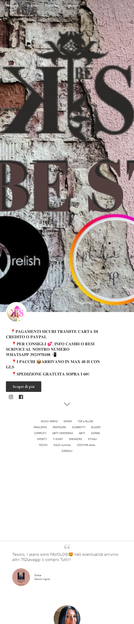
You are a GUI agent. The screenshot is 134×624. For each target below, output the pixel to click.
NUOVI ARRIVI (49, 421)
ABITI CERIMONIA (62, 433)
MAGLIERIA (40, 427)
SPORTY (42, 439)
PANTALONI (59, 427)
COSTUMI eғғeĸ (86, 445)
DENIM (68, 421)
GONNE (95, 433)
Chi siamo (32, 6)
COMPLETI (40, 433)
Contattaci (72, 6)
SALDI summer (62, 445)
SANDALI (67, 451)
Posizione (52, 6)
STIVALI (92, 439)
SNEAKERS (75, 439)
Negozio (12, 6)
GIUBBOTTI (78, 427)
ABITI (82, 433)
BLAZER (95, 427)
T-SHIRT (58, 439)
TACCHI (43, 445)
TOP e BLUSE (85, 421)
